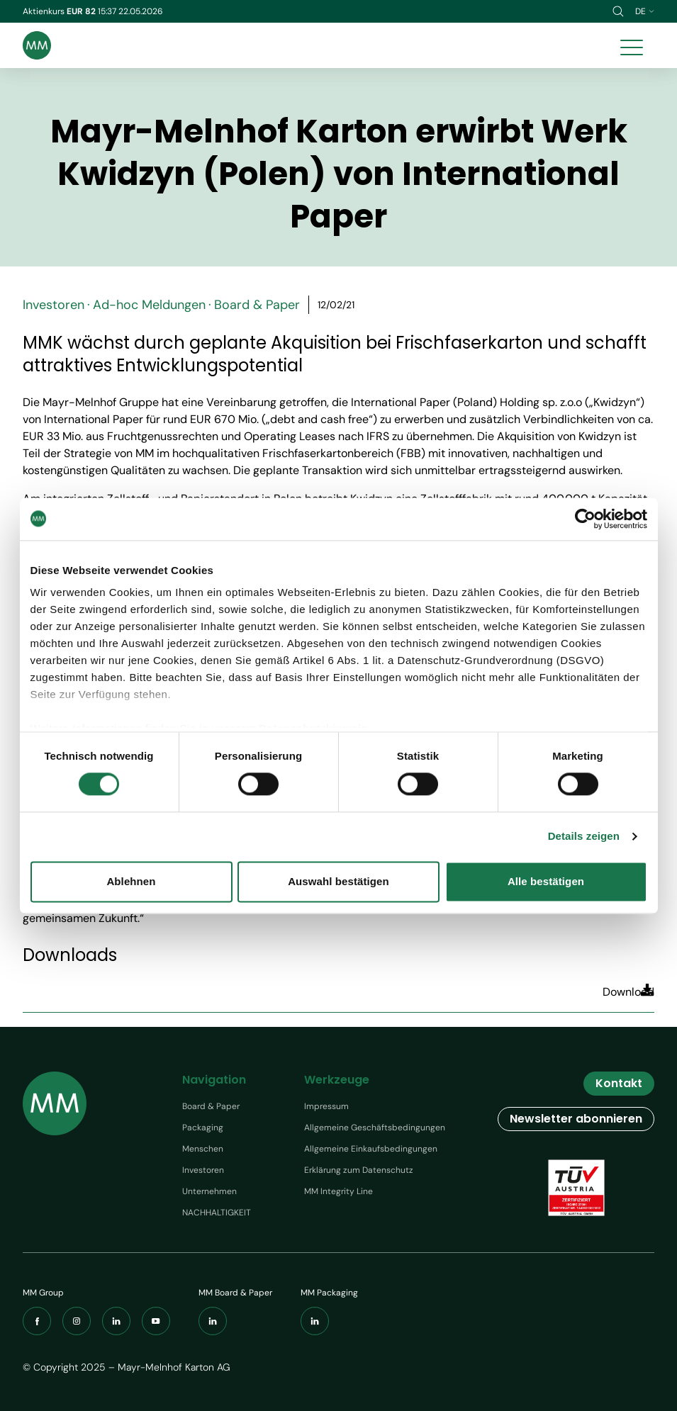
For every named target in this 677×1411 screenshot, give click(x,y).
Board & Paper (211, 1106)
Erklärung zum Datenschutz (358, 1170)
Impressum (326, 1106)
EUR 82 (82, 11)
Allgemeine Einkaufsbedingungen (370, 1148)
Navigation (214, 1080)
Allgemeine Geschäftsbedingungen (374, 1127)
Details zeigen (584, 837)
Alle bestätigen (546, 881)
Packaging (202, 1127)
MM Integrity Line (338, 1191)
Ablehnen (130, 881)
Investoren (203, 1170)
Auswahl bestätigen (338, 881)
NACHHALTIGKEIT (216, 1212)
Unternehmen (209, 1191)
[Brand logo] (37, 45)
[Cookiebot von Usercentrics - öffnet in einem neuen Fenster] (585, 518)
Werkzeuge (336, 1080)
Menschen (202, 1148)
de (644, 11)
